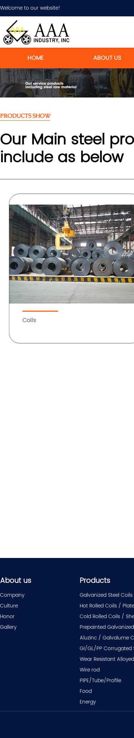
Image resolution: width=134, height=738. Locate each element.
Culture (9, 606)
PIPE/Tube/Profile (100, 680)
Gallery (8, 627)
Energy (88, 702)
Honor (7, 616)
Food (86, 691)
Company (12, 595)
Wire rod (90, 670)
